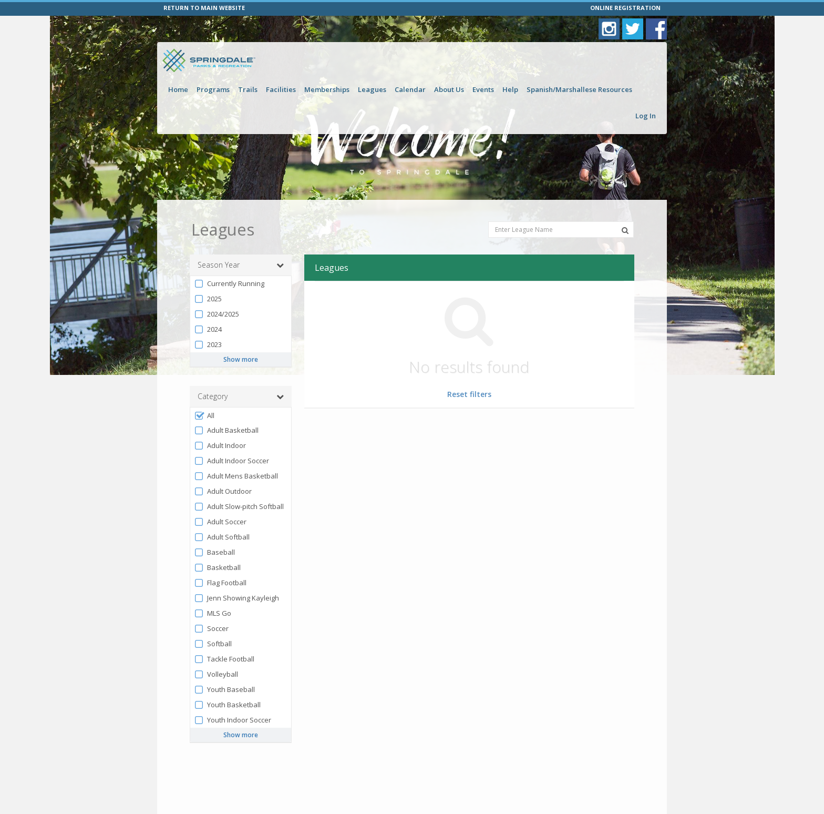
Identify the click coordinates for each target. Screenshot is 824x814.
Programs (213, 89)
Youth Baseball (224, 690)
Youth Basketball (227, 705)
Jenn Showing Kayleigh (236, 598)
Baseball (214, 552)
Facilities (281, 89)
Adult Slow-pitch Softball (239, 507)
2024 (208, 329)
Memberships (326, 89)
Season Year (241, 265)
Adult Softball (222, 537)
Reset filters (469, 394)
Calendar (410, 89)
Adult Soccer (220, 522)
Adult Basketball (226, 430)
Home (178, 89)
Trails (248, 89)
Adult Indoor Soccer (231, 461)
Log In (645, 115)
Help (510, 89)
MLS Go (212, 613)
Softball (213, 644)
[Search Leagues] (625, 230)
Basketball (217, 568)
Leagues (372, 89)
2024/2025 (216, 314)
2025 (208, 299)
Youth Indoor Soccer (232, 720)
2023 (208, 345)
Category (241, 396)
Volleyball (216, 674)
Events (483, 89)
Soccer (211, 629)
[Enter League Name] (561, 229)
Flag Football (220, 583)
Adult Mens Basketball (236, 476)
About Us (449, 89)
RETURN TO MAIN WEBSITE (204, 8)
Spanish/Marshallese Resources (579, 89)
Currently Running (229, 284)
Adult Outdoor (223, 491)
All (204, 416)
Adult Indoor (220, 446)
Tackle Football (224, 659)
